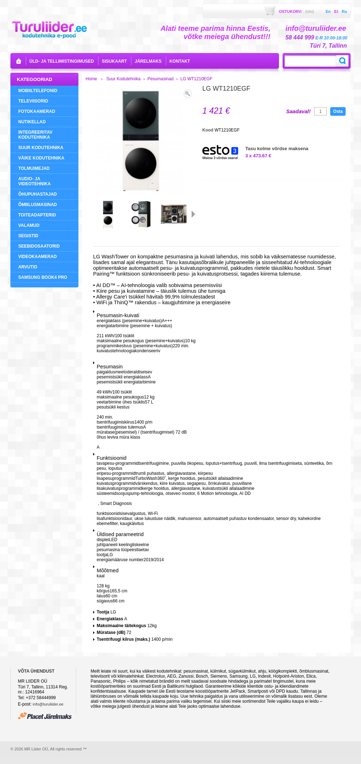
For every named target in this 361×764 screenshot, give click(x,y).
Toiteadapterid (37, 215)
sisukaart (114, 61)
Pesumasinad (161, 78)
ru (344, 11)
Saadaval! (298, 111)
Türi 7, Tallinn (328, 46)
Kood (208, 130)
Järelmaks (148, 61)
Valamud (28, 225)
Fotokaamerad (36, 111)
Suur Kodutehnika (40, 147)
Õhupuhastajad (37, 194)
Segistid (28, 235)
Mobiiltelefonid (37, 90)
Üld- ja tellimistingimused (61, 61)
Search (342, 61)
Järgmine (193, 214)
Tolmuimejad (34, 168)
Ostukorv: (296, 11)
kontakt (179, 61)
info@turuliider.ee (48, 704)
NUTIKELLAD (32, 121)
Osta (338, 111)
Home (91, 78)
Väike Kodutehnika (41, 158)
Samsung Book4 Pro (42, 277)
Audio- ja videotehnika (34, 181)
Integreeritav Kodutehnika (35, 135)
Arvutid (27, 266)
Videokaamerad (37, 256)
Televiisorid (33, 101)
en (328, 11)
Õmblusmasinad (37, 204)
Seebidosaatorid (39, 246)
